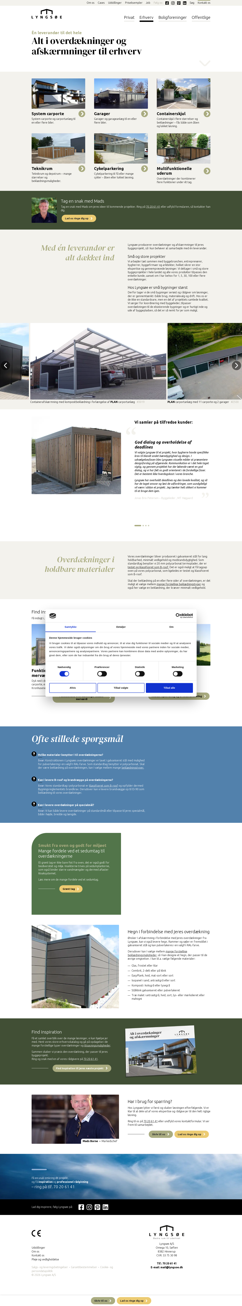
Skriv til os (158, 1134)
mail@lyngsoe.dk (171, 1267)
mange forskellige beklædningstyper (179, 584)
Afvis (73, 687)
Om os (90, 2)
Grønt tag (69, 888)
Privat (129, 16)
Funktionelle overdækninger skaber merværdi (81, 697)
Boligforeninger (172, 16)
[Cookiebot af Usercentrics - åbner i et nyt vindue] (178, 615)
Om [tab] (171, 626)
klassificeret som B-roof (103, 785)
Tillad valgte (121, 687)
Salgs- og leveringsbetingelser (50, 1267)
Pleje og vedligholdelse (45, 1259)
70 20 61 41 (153, 206)
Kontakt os (204, 2)
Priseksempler (134, 2)
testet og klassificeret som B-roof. (148, 567)
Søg (192, 2)
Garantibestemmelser (84, 1267)
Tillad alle (169, 687)
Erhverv (146, 16)
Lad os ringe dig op (76, 218)
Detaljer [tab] (121, 626)
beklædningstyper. (133, 767)
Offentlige (201, 16)
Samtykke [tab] (71, 626)
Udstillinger (115, 2)
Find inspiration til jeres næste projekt (80, 1068)
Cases (101, 2)
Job (148, 2)
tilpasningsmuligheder (97, 1045)
